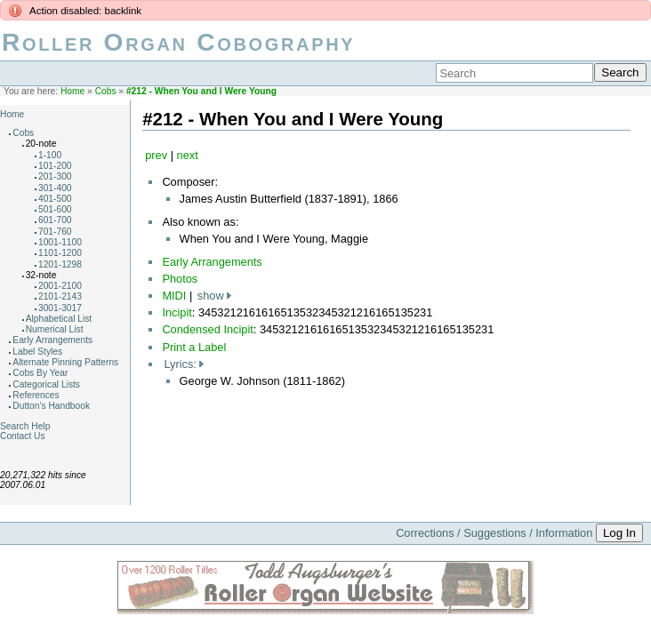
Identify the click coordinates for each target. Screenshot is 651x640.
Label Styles (37, 351)
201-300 (55, 176)
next (187, 155)
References (35, 395)
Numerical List (55, 329)
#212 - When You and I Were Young (201, 91)
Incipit (176, 312)
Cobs (106, 91)
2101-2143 (60, 296)
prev (156, 155)
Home (72, 91)
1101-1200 (60, 253)
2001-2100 (60, 286)
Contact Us (22, 436)
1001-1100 (60, 242)
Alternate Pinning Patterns (65, 362)
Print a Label (194, 347)
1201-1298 (60, 264)
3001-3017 (60, 308)
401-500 (55, 199)
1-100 (49, 155)
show (210, 295)
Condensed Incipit (207, 329)
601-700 (55, 220)
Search (620, 72)
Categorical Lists (46, 384)
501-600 (55, 209)
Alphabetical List (59, 319)
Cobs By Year (40, 373)
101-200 (55, 166)
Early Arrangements (52, 340)
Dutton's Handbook (51, 406)
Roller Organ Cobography (178, 42)
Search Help (25, 426)
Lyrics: (180, 364)
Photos (179, 278)
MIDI (174, 295)
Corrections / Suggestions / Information (494, 533)
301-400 (55, 188)
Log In (619, 533)
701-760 (55, 231)
